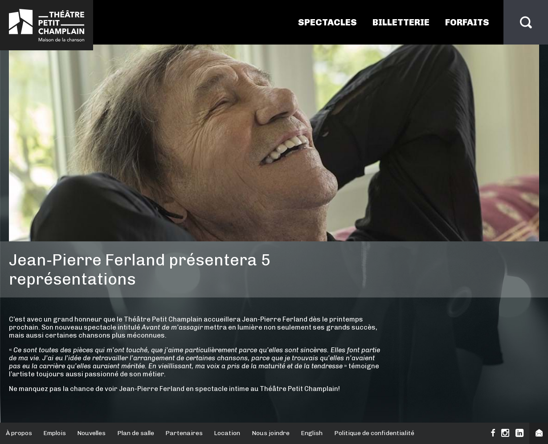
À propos (19, 433)
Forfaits (467, 22)
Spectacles (327, 22)
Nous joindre (271, 433)
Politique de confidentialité (374, 433)
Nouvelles (91, 433)
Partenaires (184, 433)
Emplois (54, 433)
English (312, 433)
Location (227, 433)
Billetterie (400, 22)
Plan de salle (135, 433)
